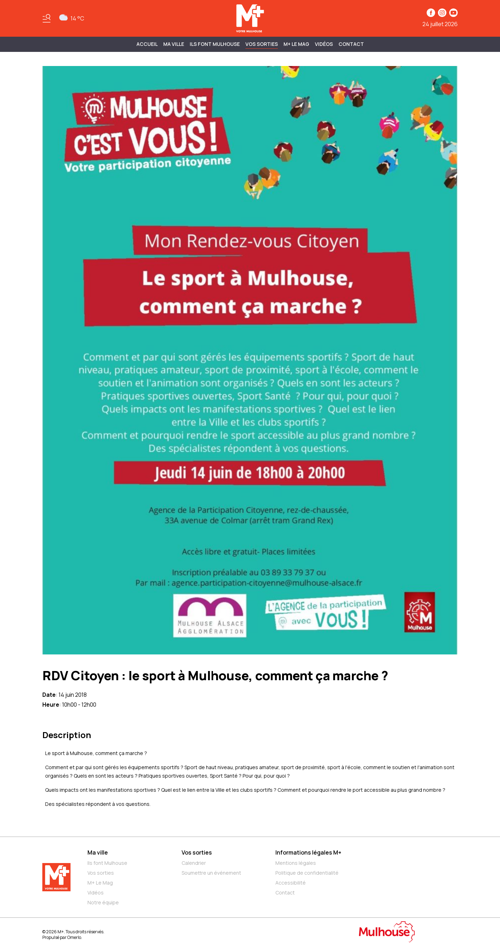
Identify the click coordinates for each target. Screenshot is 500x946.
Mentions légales (295, 863)
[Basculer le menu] (46, 18)
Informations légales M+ (308, 852)
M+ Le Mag (296, 44)
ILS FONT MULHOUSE (215, 44)
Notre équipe (103, 902)
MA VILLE (173, 44)
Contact (351, 44)
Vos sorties (261, 44)
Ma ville (97, 852)
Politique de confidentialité (307, 872)
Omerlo (74, 937)
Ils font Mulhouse (107, 863)
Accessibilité (290, 882)
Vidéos (324, 44)
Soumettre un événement (211, 872)
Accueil (147, 44)
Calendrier (194, 863)
